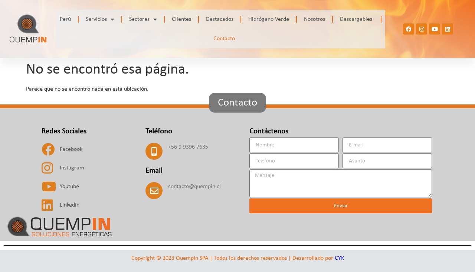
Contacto (224, 39)
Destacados (219, 19)
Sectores (143, 19)
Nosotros (314, 19)
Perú (65, 19)
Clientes (181, 19)
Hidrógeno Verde (268, 19)
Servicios (100, 19)
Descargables (357, 19)
